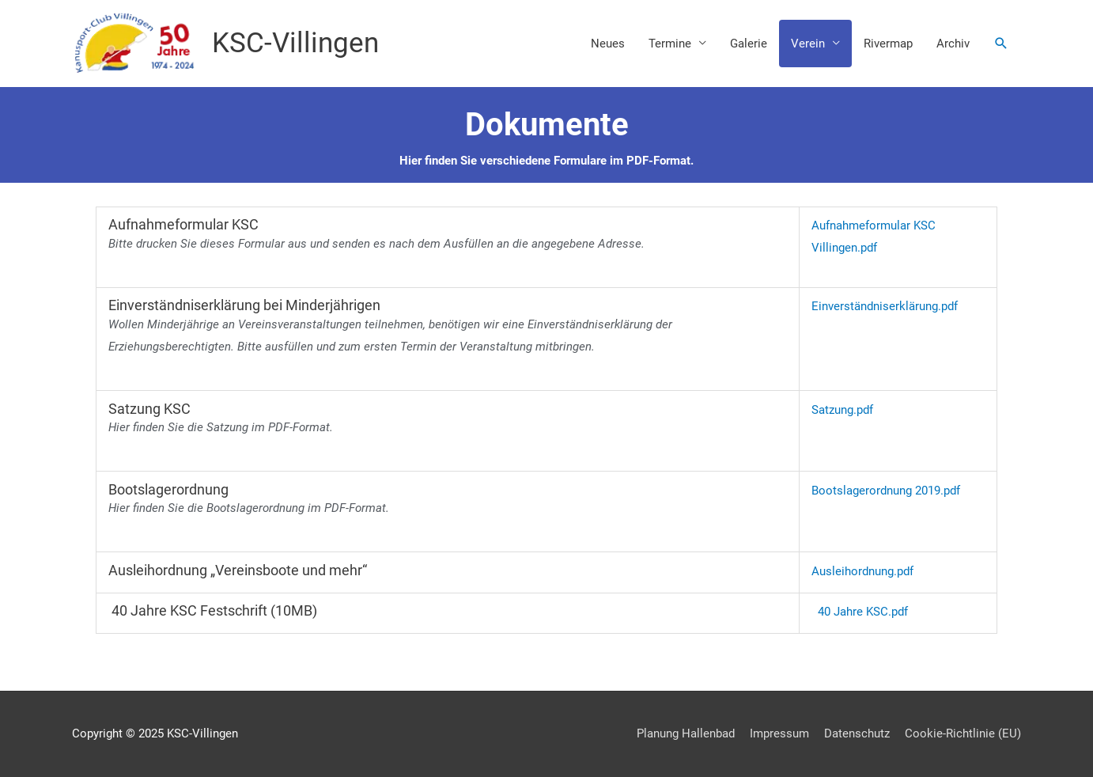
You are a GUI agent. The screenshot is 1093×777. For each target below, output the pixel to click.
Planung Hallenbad (686, 733)
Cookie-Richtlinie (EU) (963, 733)
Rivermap (888, 43)
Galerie (748, 43)
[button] (1001, 43)
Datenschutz (857, 733)
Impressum (779, 733)
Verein (808, 43)
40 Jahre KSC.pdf (863, 612)
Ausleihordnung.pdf (862, 571)
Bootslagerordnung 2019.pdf (885, 490)
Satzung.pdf (842, 410)
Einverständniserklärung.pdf (884, 306)
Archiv (953, 43)
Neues (608, 43)
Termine (670, 43)
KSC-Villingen (295, 43)
